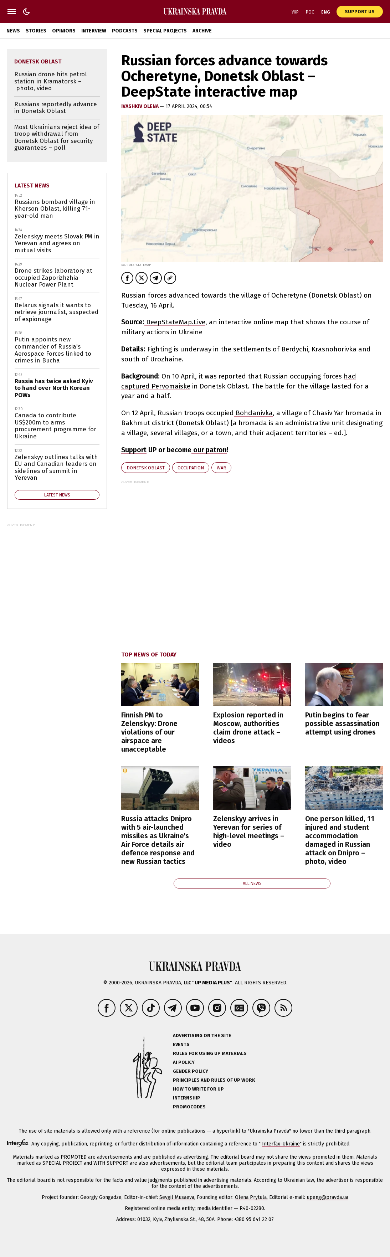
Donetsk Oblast (146, 467)
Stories (36, 31)
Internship (186, 1098)
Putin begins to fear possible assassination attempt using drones (342, 723)
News (13, 31)
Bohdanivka (253, 413)
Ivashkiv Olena (140, 106)
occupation (191, 467)
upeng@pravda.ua (327, 1197)
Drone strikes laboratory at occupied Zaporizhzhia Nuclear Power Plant (53, 277)
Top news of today (148, 654)
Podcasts (125, 31)
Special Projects (165, 31)
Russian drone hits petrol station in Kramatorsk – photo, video (50, 81)
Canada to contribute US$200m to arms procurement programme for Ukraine (55, 426)
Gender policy (190, 1071)
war (221, 467)
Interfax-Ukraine (281, 1144)
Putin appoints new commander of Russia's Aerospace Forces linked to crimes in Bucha (53, 350)
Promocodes (189, 1106)
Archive (202, 31)
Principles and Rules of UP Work (214, 1080)
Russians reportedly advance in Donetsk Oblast (55, 108)
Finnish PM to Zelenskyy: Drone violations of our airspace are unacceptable (149, 732)
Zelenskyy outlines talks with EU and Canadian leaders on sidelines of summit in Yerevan (56, 467)
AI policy (184, 1062)
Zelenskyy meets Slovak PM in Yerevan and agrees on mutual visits (57, 243)
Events (181, 1044)
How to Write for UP (198, 1089)
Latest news (32, 185)
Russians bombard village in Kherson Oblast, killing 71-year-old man (55, 209)
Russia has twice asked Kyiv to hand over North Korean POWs (54, 388)
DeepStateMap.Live (174, 322)
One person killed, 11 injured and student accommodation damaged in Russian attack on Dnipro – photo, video (339, 840)
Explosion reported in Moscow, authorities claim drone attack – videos (248, 728)
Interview (93, 31)
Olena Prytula (251, 1197)
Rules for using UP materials (210, 1053)
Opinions (64, 31)
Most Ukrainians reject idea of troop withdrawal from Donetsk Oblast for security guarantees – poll (56, 137)
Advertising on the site (202, 1035)
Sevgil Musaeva (176, 1197)
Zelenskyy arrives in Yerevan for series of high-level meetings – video (248, 831)
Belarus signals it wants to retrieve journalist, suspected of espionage (56, 312)
